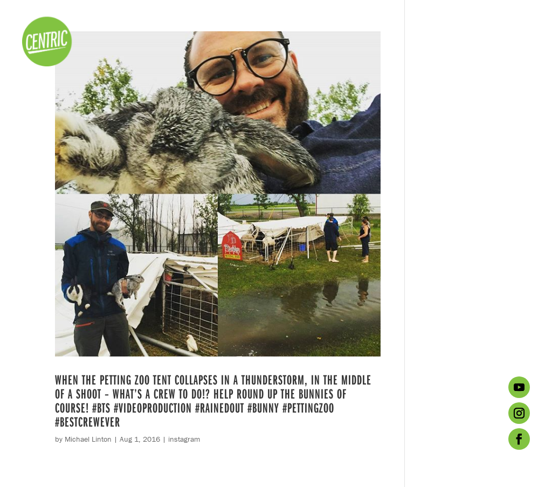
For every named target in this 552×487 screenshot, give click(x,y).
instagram (184, 439)
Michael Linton (88, 439)
